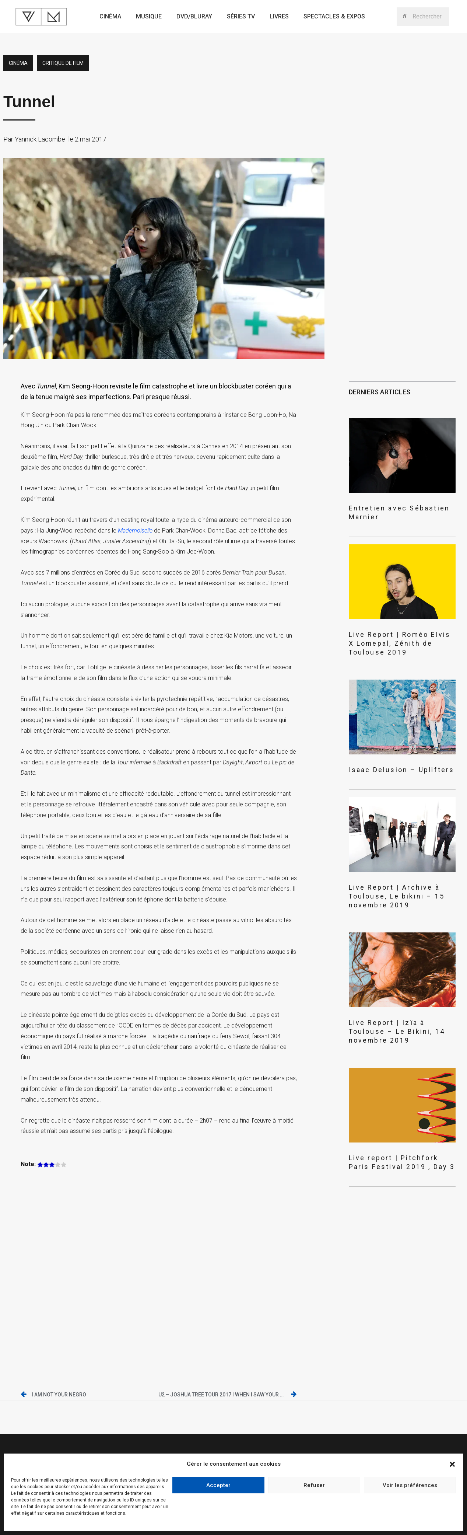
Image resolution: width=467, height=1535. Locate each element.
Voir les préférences (410, 1485)
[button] (452, 1464)
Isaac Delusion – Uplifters (387, 748)
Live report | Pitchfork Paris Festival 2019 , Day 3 (390, 1117)
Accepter (218, 1485)
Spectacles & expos (334, 16)
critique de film (63, 63)
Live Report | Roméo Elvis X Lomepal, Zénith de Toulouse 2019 (399, 628)
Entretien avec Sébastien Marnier (397, 507)
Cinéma (110, 16)
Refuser (314, 1485)
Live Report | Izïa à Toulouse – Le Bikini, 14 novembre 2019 (399, 992)
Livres (279, 16)
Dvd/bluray (194, 16)
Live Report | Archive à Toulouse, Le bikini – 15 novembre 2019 (401, 868)
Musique (149, 16)
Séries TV (241, 16)
